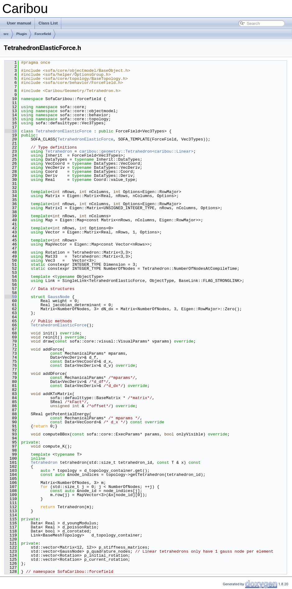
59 (11, 297)
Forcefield (43, 34)
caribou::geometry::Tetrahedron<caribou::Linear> (136, 151)
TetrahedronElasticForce (63, 131)
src (6, 34)
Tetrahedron (58, 151)
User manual (19, 23)
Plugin (21, 34)
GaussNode (59, 297)
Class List (48, 23)
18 (11, 131)
